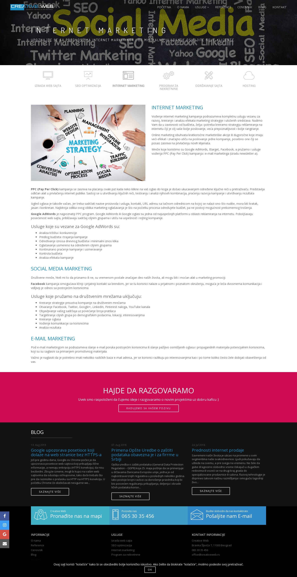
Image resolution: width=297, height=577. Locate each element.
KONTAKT (280, 7)
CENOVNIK (245, 7)
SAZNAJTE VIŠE (50, 492)
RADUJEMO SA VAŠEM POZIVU (148, 408)
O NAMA (183, 7)
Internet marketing (122, 550)
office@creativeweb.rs (206, 554)
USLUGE (202, 7)
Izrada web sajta (121, 540)
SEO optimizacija (121, 545)
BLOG (263, 7)
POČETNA (164, 7)
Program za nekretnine (125, 554)
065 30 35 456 (200, 550)
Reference (37, 545)
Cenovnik (37, 550)
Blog (33, 554)
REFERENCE (224, 7)
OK (150, 569)
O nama (36, 540)
